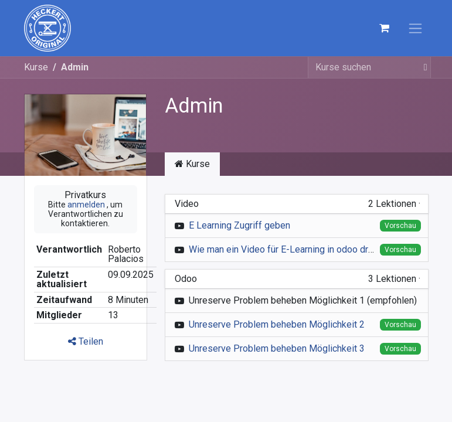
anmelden (86, 204)
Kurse (36, 67)
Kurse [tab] (192, 163)
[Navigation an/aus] (415, 28)
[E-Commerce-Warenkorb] (384, 28)
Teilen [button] (85, 341)
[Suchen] (422, 67)
